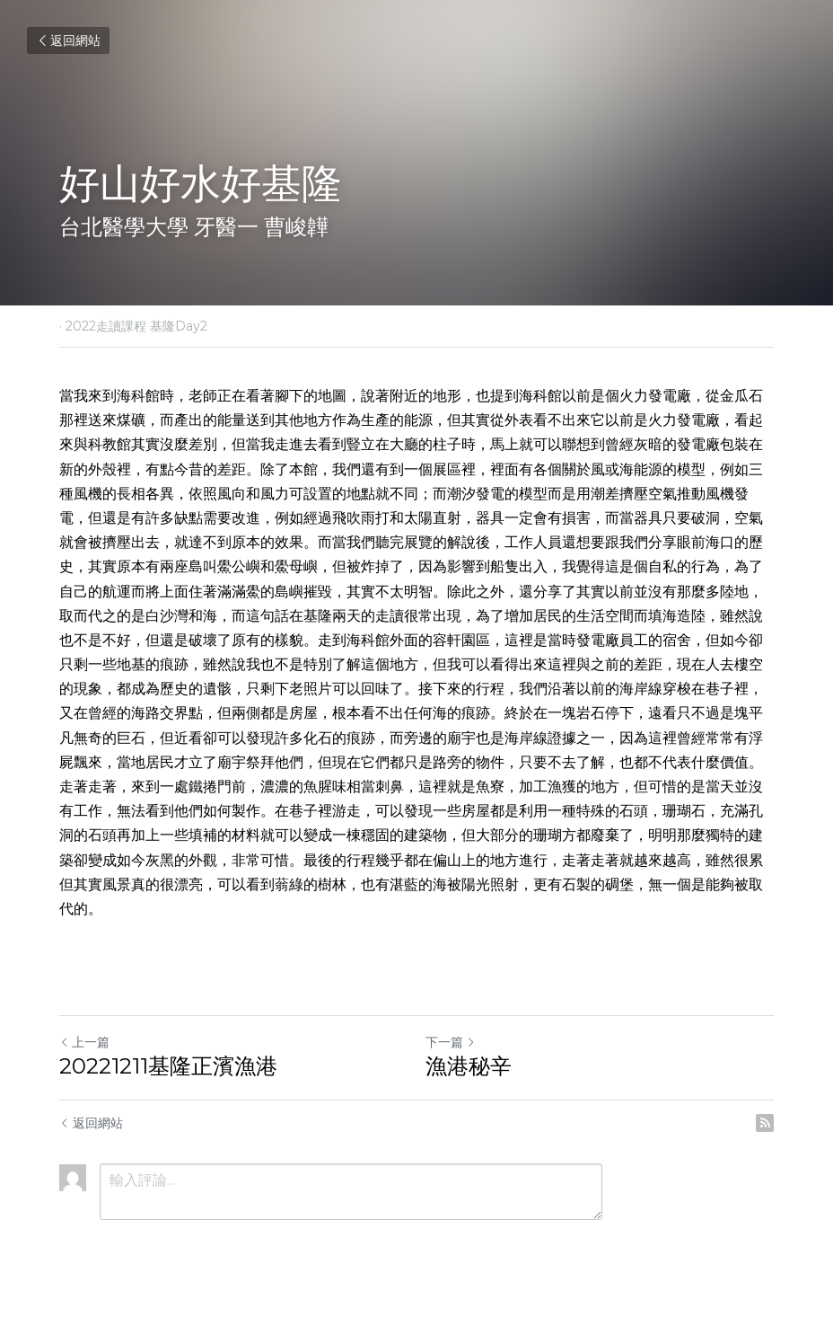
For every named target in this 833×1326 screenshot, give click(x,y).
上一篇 (84, 1042)
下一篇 (450, 1042)
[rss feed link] (765, 1123)
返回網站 (68, 40)
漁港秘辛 (468, 1066)
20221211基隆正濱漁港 (168, 1066)
